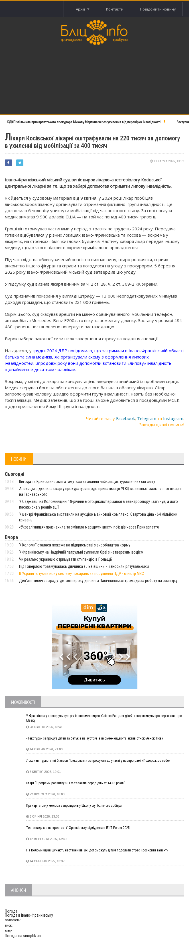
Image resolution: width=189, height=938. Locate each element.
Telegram (146, 418)
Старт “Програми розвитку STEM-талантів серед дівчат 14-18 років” (75, 783)
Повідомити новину (158, 9)
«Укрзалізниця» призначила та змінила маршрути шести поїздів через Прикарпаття (89, 527)
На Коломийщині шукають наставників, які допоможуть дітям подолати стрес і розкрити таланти (97, 850)
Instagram (173, 418)
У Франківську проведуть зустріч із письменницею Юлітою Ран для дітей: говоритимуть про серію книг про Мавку (104, 718)
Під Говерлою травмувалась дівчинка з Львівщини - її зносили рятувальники (84, 566)
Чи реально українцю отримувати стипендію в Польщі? (66, 559)
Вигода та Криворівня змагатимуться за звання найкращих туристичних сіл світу (87, 481)
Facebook (125, 418)
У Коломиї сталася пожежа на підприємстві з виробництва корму (74, 545)
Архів (81, 9)
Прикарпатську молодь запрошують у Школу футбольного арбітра (74, 806)
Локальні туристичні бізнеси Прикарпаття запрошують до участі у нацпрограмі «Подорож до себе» (98, 761)
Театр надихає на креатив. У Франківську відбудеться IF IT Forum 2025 (78, 828)
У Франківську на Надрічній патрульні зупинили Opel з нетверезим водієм (81, 552)
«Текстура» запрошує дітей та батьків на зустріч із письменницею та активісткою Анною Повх (94, 738)
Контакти (114, 9)
